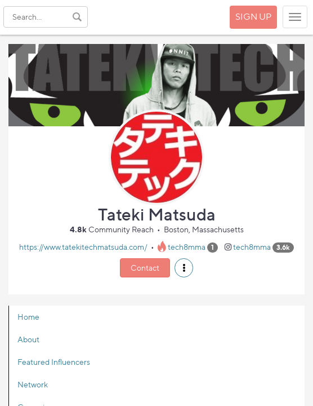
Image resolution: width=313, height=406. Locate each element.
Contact (145, 267)
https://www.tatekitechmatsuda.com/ (83, 246)
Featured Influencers (53, 362)
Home (28, 316)
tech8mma (186, 246)
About (28, 339)
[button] (184, 267)
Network (32, 384)
